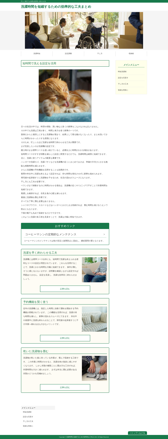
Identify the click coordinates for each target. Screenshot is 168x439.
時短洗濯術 (122, 72)
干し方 (99, 53)
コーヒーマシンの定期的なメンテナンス (51, 234)
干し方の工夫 (123, 84)
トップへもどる (137, 433)
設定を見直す (123, 78)
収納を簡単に (123, 90)
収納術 (131, 53)
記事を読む (65, 289)
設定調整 (68, 53)
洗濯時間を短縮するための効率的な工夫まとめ (56, 6)
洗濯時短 (36, 53)
